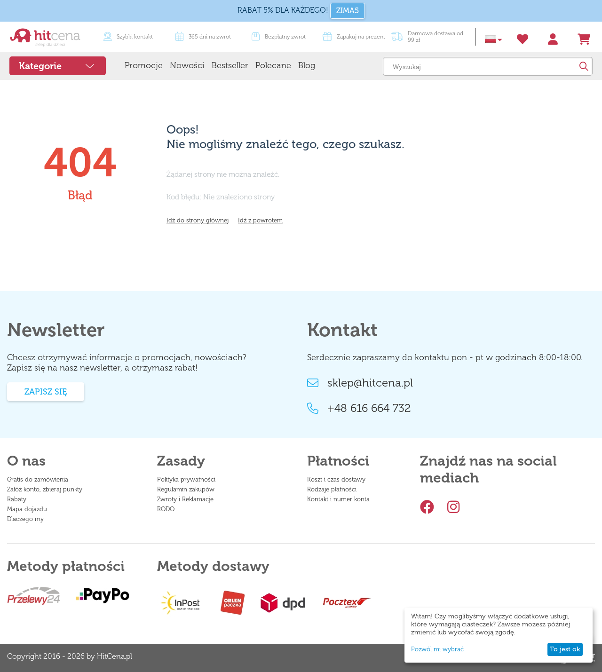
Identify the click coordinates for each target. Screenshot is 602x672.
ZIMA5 (347, 10)
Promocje (144, 65)
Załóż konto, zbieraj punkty (44, 489)
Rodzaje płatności (331, 489)
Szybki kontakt (128, 36)
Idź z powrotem (260, 220)
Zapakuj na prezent (354, 36)
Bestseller (230, 65)
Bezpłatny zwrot (279, 36)
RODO (165, 509)
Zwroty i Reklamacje (185, 499)
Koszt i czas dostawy (336, 479)
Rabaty (16, 499)
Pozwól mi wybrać (437, 649)
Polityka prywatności (186, 479)
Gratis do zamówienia (37, 479)
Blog (306, 65)
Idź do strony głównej (197, 220)
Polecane (273, 65)
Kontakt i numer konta (338, 499)
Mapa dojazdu (27, 509)
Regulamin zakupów (185, 489)
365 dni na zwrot (203, 36)
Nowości (187, 65)
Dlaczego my (25, 518)
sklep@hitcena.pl (360, 382)
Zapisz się (45, 392)
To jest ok (565, 649)
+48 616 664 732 (359, 408)
